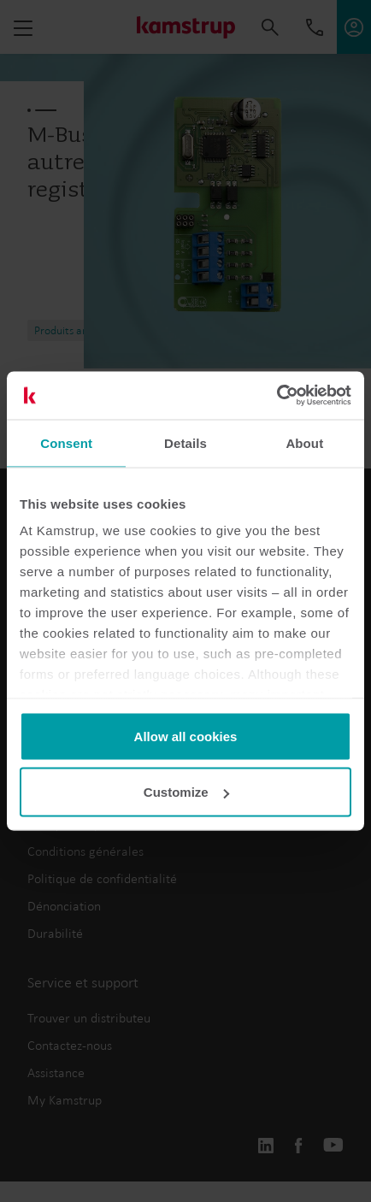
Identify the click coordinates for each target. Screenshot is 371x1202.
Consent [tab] (66, 442)
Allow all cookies (186, 735)
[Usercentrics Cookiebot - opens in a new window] (276, 396)
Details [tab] (185, 442)
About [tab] (304, 442)
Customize (186, 792)
